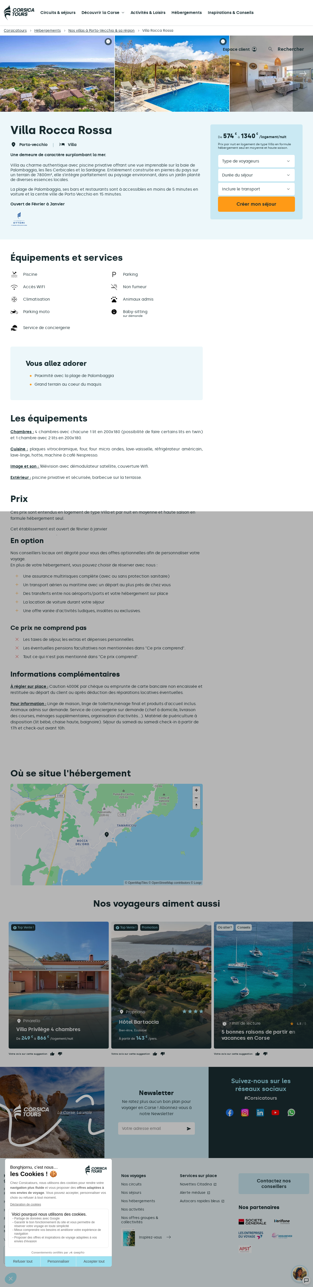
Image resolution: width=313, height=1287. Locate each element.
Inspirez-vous (150, 1237)
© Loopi (196, 883)
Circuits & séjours (57, 12)
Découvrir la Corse (100, 12)
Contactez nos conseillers (274, 1183)
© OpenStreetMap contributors (169, 883)
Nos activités (132, 1209)
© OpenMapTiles (136, 883)
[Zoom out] (196, 798)
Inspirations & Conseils (231, 12)
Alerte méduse (193, 1193)
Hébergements (186, 12)
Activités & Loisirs (148, 12)
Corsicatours (15, 30)
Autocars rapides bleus (200, 1201)
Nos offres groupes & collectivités (139, 1220)
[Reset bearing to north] (196, 805)
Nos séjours (131, 1193)
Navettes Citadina (196, 1184)
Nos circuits (131, 1184)
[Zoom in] (196, 790)
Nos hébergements (138, 1201)
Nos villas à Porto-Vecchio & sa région (101, 30)
